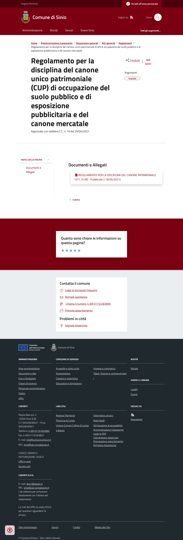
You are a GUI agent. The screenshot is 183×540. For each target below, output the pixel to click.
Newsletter (136, 419)
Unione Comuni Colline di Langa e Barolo (72, 428)
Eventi (134, 394)
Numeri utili (24, 466)
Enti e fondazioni (27, 378)
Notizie (134, 368)
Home (34, 43)
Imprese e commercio (104, 368)
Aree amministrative (29, 368)
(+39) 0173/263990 (38, 431)
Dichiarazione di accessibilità (107, 425)
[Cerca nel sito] (157, 17)
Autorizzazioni (63, 373)
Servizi (69, 30)
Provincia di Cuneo (65, 420)
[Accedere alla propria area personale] (142, 3)
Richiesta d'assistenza (104, 445)
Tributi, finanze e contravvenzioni (110, 376)
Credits (76, 527)
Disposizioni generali (87, 43)
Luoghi (134, 389)
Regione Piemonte (29, 3)
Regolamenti (125, 43)
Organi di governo (28, 383)
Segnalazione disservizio (105, 437)
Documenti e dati (27, 373)
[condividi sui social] (132, 60)
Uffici (21, 398)
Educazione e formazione (69, 383)
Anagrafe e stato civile (67, 368)
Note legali (99, 420)
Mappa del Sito (102, 527)
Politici (22, 393)
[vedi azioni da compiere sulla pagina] (146, 61)
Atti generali (108, 43)
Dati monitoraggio (28, 527)
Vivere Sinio (87, 30)
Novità (54, 30)
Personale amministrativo (32, 388)
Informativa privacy (103, 415)
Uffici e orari (25, 461)
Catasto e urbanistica (67, 378)
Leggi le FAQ (99, 434)
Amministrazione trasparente (56, 43)
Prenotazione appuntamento (108, 441)
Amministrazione (32, 30)
